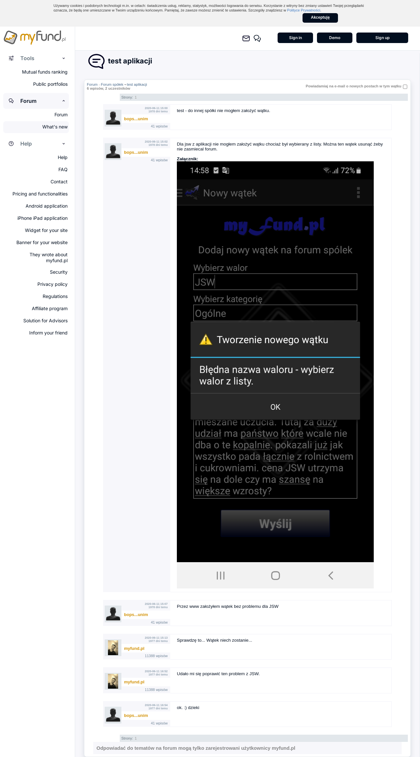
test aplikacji (137, 84)
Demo (334, 37)
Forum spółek (112, 84)
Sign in (295, 37)
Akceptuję (320, 17)
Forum (92, 84)
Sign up (382, 37)
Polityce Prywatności (303, 10)
